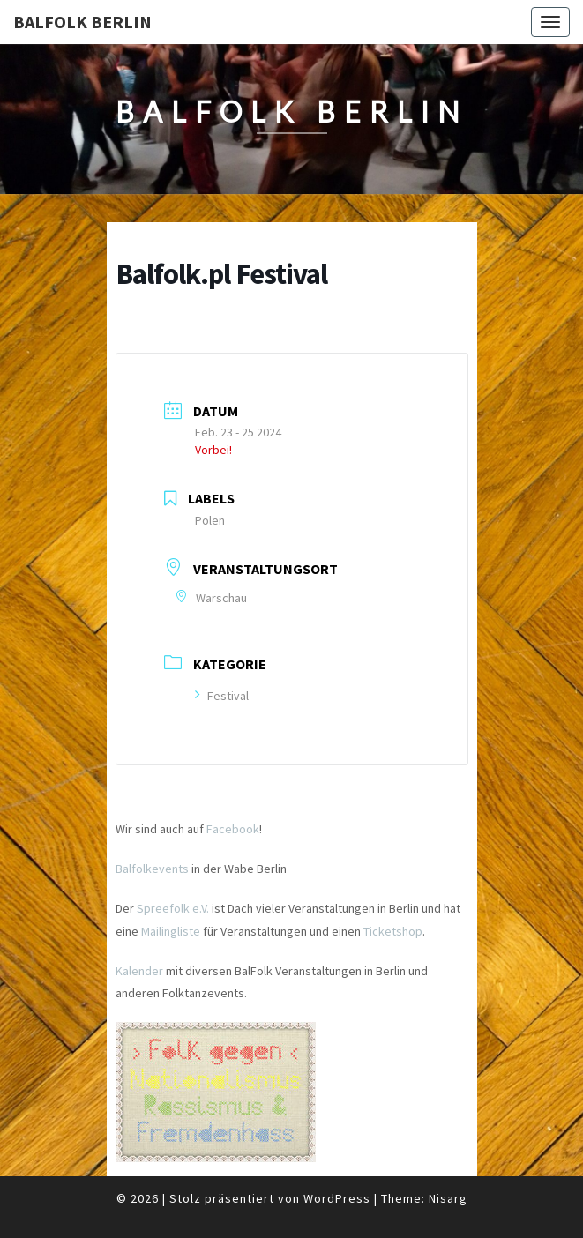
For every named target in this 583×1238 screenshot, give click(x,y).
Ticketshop (392, 931)
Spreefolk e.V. (173, 908)
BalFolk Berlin (82, 22)
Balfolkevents (152, 868)
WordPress (336, 1198)
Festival (222, 696)
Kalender (139, 971)
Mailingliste (170, 931)
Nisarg (448, 1198)
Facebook (232, 829)
